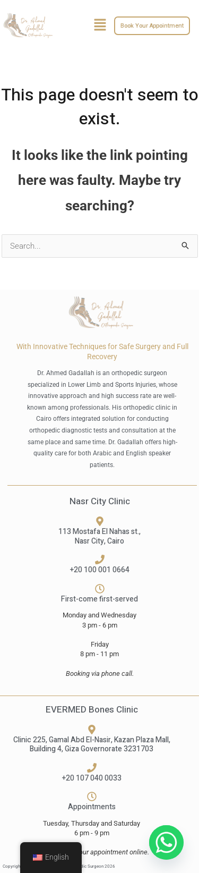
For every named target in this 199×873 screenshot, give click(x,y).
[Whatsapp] (166, 842)
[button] (100, 25)
